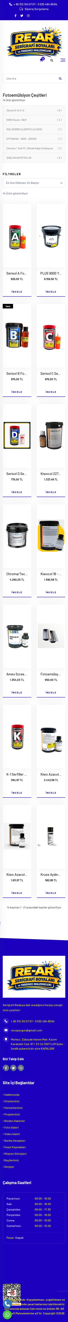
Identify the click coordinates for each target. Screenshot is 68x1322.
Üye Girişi (43, 15)
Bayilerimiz (11, 1160)
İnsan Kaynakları (14, 1147)
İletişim (8, 1166)
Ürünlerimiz (11, 1101)
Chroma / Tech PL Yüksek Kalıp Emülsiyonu (34, 148)
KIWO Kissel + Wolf (34, 120)
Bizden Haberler (14, 1120)
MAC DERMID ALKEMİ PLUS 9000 (34, 129)
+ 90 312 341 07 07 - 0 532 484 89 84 (35, 4)
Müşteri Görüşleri (14, 1153)
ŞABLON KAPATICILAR (34, 157)
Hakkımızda (11, 1094)
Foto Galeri (10, 1127)
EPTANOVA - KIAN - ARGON (34, 138)
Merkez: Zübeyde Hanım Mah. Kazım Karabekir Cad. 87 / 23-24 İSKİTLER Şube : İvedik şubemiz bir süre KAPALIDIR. (33, 1043)
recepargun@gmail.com (22, 1030)
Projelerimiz (11, 1114)
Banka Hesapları (14, 1140)
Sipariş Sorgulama (37, 9)
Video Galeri (11, 1134)
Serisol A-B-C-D (34, 110)
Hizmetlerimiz (13, 1107)
